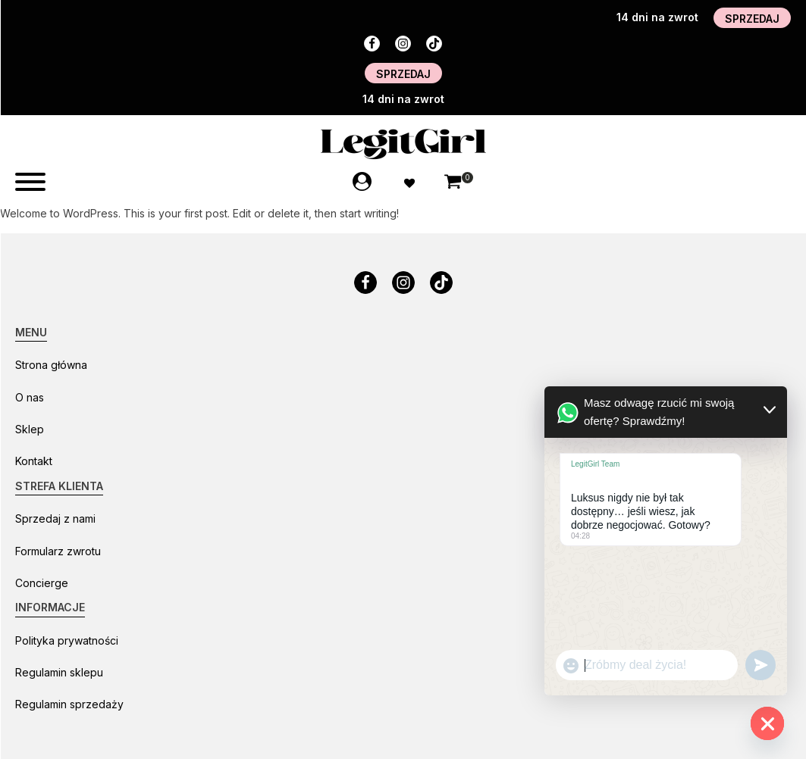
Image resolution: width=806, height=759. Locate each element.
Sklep (29, 429)
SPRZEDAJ (752, 18)
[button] (453, 183)
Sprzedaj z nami (55, 518)
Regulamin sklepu (59, 672)
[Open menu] (30, 182)
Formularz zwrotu (58, 551)
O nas (29, 397)
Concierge (41, 582)
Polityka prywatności (66, 640)
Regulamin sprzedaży (69, 704)
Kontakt (33, 460)
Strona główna (51, 364)
